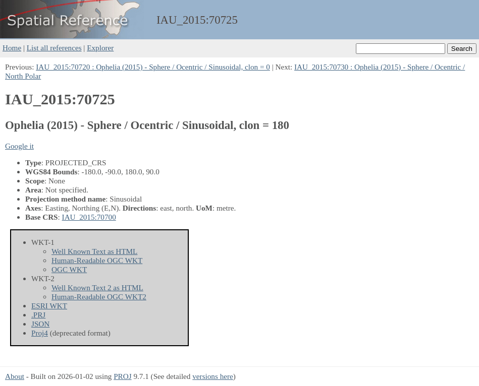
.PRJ (38, 314)
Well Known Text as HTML (94, 251)
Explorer (100, 47)
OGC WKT (69, 269)
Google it (19, 146)
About (14, 376)
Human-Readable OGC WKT (96, 260)
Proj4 (39, 333)
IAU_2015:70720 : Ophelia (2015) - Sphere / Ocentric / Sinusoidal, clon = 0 (153, 66)
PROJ (122, 376)
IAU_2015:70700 (89, 217)
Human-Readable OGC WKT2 (98, 296)
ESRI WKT (49, 305)
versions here (212, 376)
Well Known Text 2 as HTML (97, 287)
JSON (40, 323)
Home (12, 47)
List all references (54, 47)
